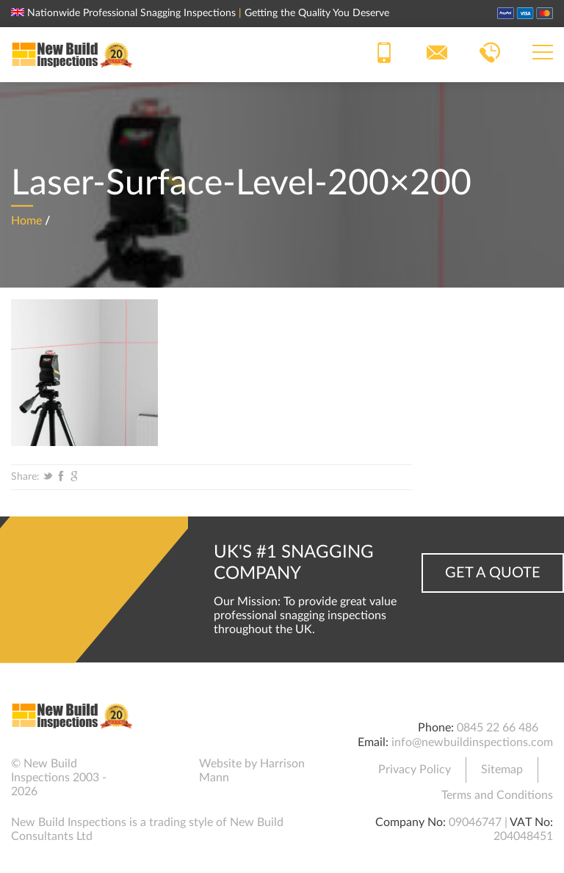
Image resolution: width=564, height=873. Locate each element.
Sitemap (502, 769)
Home (26, 220)
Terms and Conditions (497, 795)
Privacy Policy (414, 769)
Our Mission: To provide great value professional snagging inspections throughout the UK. (305, 615)
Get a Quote (492, 573)
